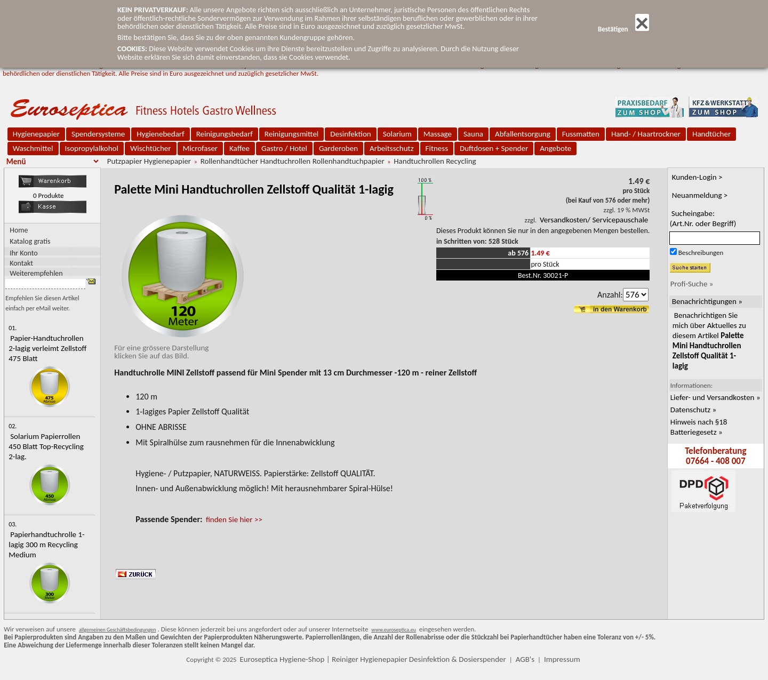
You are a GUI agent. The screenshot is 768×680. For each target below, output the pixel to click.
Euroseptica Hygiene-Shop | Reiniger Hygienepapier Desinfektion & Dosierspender (373, 659)
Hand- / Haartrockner (646, 134)
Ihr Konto (24, 253)
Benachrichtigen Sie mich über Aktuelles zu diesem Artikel (709, 340)
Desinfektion (350, 134)
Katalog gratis (30, 241)
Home (19, 230)
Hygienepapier (36, 134)
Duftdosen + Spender (494, 148)
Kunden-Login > (697, 177)
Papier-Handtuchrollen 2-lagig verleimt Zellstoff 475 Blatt (47, 348)
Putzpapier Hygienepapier (149, 161)
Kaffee (239, 148)
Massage (437, 134)
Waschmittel (33, 148)
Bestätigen (623, 29)
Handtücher (711, 134)
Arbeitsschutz (392, 148)
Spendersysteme (98, 134)
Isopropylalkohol (91, 148)
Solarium (397, 134)
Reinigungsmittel (292, 134)
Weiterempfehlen (36, 273)
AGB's (525, 659)
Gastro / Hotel (284, 148)
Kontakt (21, 263)
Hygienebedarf (160, 134)
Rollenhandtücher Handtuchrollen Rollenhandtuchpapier (293, 161)
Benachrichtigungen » (707, 301)
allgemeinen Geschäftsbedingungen (117, 629)
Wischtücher (150, 148)
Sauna (473, 134)
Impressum (562, 659)
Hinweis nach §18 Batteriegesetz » (698, 427)
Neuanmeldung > (700, 195)
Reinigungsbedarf (224, 134)
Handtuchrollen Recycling (435, 161)
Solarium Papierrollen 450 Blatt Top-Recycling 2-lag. (46, 446)
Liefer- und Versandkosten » (715, 397)
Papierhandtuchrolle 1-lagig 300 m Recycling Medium (46, 544)
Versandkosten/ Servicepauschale (594, 220)
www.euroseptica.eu (393, 629)
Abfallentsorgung (522, 134)
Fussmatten (580, 134)
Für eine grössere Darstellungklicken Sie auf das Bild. (180, 348)
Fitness (437, 148)
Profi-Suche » (692, 284)
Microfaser (200, 148)
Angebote (555, 148)
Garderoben (338, 148)
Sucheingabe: (703, 218)
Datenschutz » (693, 409)
